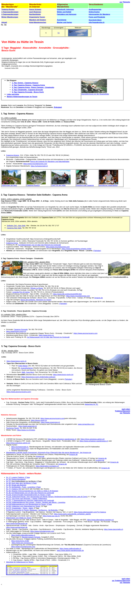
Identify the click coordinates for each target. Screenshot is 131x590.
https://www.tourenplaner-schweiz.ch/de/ (76, 249)
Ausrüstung (61, 20)
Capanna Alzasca (12, 155)
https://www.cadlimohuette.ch (70, 548)
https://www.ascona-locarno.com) (19, 392)
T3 (58, 33)
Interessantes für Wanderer (99, 14)
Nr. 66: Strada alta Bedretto (16, 485)
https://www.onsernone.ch (50, 422)
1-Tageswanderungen (9, 12)
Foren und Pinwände (97, 17)
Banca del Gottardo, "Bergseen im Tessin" (36, 300)
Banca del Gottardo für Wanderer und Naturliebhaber (49, 161)
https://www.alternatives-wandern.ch (100, 520)
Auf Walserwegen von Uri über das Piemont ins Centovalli (39, 245)
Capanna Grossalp (21, 329)
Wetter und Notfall (64, 12)
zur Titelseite (125, 2)
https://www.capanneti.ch (27, 426)
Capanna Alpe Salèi (14, 228)
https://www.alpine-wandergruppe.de (70, 550)
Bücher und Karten (64, 22)
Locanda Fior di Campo (21, 292)
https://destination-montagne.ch (47, 466)
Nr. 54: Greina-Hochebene (16, 479)
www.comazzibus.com (86, 424)
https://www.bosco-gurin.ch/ (63, 375)
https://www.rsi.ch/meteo (26, 430)
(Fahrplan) (58, 107)
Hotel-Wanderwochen (37, 22)
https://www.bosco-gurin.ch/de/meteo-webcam (38, 377)
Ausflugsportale (95, 9)
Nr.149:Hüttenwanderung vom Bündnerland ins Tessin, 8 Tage (29, 504)
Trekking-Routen (8, 9)
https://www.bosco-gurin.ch (16, 331)
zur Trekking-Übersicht (121, 581)
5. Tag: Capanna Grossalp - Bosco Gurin (28, 92)
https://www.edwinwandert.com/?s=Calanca (90, 512)
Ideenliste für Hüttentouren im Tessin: (20, 562)
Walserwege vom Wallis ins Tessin (18, 518)
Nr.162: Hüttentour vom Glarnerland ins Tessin (23, 506)
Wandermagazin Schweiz (31, 537)
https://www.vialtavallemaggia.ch (23, 535)
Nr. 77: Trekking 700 (13, 489)
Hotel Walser (23, 366)
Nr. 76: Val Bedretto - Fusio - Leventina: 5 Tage (23, 487)
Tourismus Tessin (12, 428)
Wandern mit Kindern (37, 20)
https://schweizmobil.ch (39, 166)
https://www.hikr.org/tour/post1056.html (67, 294)
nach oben (126, 409)
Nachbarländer (35, 14)
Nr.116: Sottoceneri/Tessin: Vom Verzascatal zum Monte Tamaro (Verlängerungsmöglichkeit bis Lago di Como (46, 497)
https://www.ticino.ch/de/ (20, 541)
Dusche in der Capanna (85, 185)
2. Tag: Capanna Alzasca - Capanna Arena (28, 85)
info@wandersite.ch (96, 22)
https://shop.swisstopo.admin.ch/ (92, 439)
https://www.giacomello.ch (113, 529)
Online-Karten (94, 12)
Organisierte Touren (37, 17)
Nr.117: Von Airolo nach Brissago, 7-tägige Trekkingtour (26, 498)
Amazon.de (98, 298)
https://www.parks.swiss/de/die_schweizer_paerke (72, 514)
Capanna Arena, (12, 243)
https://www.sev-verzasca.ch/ (22, 543)
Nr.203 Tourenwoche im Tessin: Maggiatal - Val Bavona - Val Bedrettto (32, 510)
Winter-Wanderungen (9, 17)
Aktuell (4, 22)
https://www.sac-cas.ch (51, 516)
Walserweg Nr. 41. (91, 404)
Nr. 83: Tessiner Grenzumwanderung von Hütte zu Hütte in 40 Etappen (32, 491)
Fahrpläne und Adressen (66, 14)
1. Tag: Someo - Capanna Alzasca (25, 83)
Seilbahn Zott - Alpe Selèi (16, 226)
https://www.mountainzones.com (35, 164)
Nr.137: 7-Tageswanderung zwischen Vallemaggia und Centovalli (30, 500)
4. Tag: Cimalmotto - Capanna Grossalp (27, 90)
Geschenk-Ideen (95, 20)
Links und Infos (13, 94)
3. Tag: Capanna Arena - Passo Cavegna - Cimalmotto (33, 87)
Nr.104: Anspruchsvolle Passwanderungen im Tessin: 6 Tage (28, 495)
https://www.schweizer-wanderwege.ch (62, 439)
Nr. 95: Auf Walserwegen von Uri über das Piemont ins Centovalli (30, 493)
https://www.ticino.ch (46, 335)
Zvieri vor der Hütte (58, 185)
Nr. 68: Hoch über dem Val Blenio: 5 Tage (21, 483)
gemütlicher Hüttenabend (108, 185)
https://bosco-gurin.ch (39, 420)
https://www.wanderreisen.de (16, 523)
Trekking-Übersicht (122, 411)
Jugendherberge (27, 368)
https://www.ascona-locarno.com (85, 333)
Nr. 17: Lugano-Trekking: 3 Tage (18, 477)
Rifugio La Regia (36, 288)
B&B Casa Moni (27, 372)
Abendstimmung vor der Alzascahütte (95, 94)
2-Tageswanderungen (9, 14)
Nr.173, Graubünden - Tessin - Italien (19, 508)
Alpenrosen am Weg (9, 185)
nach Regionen (35, 12)
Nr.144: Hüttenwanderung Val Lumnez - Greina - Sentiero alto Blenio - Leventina (35, 502)
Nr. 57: (24, 481)
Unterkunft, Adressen (65, 9)
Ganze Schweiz (35, 9)
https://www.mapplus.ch (20, 449)
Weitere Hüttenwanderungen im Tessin (22, 97)
